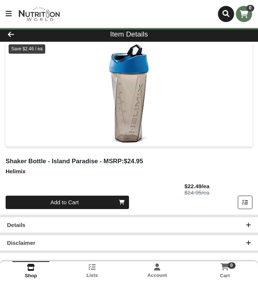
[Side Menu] (9, 14)
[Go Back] (36, 34)
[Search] (226, 14)
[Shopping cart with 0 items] (244, 14)
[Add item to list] (245, 202)
